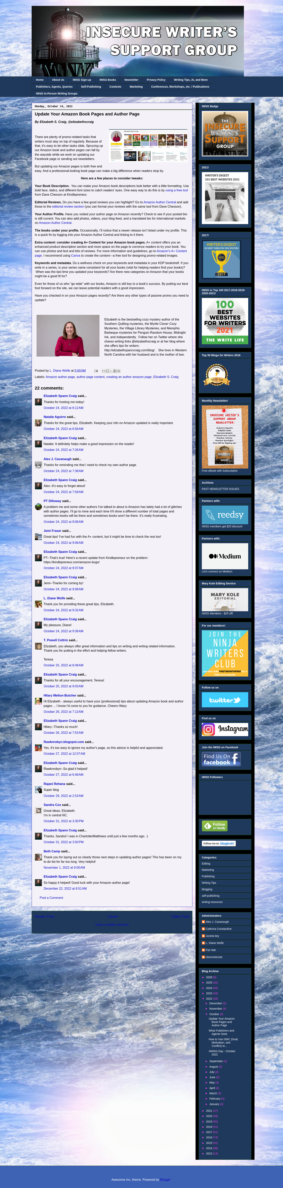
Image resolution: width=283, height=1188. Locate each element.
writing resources (212, 902)
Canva (75, 255)
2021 (209, 1110)
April (212, 1088)
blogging (207, 889)
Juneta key (212, 935)
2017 (209, 1132)
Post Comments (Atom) (121, 942)
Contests (115, 86)
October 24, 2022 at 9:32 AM (63, 610)
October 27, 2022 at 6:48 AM (63, 774)
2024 (209, 988)
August (214, 1066)
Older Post (180, 916)
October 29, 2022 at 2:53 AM (63, 795)
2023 (209, 993)
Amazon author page (60, 377)
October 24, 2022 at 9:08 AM (63, 589)
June (212, 1077)
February (215, 1098)
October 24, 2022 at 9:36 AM (63, 631)
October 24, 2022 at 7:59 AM (63, 492)
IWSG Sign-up (82, 79)
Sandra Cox (52, 805)
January (214, 1104)
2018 (209, 1126)
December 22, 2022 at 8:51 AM (65, 888)
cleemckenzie (214, 957)
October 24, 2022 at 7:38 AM (63, 471)
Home (40, 79)
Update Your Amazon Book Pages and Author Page (222, 1022)
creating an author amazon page (129, 377)
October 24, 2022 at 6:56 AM (63, 429)
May (212, 1082)
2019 (209, 1121)
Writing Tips (209, 882)
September (216, 1061)
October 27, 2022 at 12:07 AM (64, 753)
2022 (209, 998)
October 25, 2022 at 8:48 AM (63, 665)
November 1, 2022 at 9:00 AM (64, 867)
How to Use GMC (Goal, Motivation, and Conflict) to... (223, 1042)
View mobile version (112, 925)
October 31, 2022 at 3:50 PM (64, 842)
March (213, 1093)
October (214, 1014)
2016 (209, 1137)
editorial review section (68, 206)
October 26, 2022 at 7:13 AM (63, 711)
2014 (209, 1148)
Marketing (136, 86)
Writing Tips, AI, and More (191, 79)
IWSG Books (107, 79)
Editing (206, 863)
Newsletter (131, 79)
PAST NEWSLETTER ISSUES (220, 488)
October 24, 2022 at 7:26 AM (63, 449)
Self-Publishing (91, 86)
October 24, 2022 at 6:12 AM (63, 408)
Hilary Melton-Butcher (60, 695)
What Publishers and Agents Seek (221, 1032)
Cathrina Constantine (219, 928)
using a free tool (176, 190)
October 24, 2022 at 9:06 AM (63, 521)
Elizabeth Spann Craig (60, 396)
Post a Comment (51, 897)
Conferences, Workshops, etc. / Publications (180, 86)
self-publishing (211, 895)
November (216, 1008)
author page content (91, 377)
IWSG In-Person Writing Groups (56, 93)
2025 (209, 982)
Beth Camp (52, 851)
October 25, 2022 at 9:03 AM (63, 686)
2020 (209, 1116)
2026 (209, 977)
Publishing (208, 876)
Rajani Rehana (54, 784)
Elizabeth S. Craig (165, 377)
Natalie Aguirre (55, 417)
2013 (209, 1153)
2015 (209, 1142)
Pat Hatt (211, 950)
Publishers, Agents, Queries (54, 86)
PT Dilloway (52, 501)
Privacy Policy (156, 79)
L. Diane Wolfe (54, 598)
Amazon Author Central (159, 202)
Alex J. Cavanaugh (58, 459)
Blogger (165, 1179)
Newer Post (44, 916)
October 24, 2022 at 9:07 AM (63, 568)
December (216, 1003)
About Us (58, 79)
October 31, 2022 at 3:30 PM (64, 821)
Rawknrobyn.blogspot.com (64, 742)
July (212, 1072)
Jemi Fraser (52, 530)
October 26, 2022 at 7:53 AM (63, 732)
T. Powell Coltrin (56, 640)
